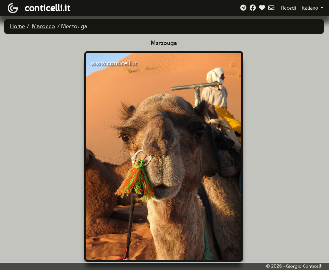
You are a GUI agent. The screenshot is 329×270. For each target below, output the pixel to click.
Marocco (43, 26)
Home (17, 26)
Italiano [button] (310, 8)
